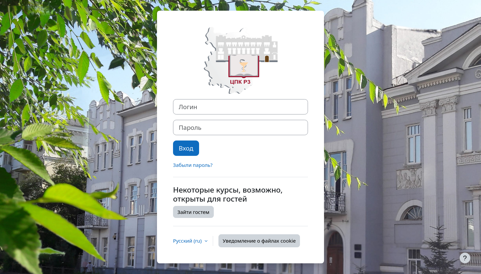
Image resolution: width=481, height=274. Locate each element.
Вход (186, 148)
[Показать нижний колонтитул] (465, 258)
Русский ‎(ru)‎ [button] (188, 240)
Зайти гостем (193, 212)
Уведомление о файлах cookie (259, 240)
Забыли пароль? (192, 165)
